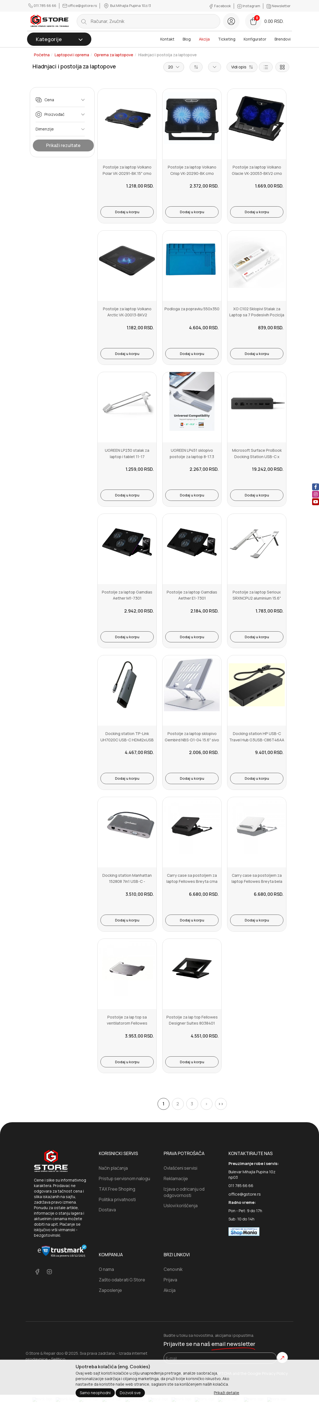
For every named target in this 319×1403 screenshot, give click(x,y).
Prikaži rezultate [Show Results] (63, 145)
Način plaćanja (113, 1168)
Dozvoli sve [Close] (130, 1392)
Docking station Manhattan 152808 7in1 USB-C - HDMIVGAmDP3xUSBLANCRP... (127, 881)
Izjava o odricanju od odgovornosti (184, 1192)
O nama (106, 1269)
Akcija (204, 39)
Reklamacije (176, 1178)
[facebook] (315, 486)
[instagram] (315, 494)
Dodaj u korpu (127, 211)
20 (173, 67)
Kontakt (167, 39)
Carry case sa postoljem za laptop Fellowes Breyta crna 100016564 (191, 881)
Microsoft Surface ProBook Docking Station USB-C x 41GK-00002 (257, 456)
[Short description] (242, 67)
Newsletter (279, 5)
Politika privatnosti (117, 1199)
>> (221, 1104)
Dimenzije (60, 129)
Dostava (107, 1210)
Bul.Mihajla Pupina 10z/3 (127, 6)
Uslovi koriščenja (181, 1205)
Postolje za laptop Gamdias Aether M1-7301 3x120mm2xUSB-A (127, 598)
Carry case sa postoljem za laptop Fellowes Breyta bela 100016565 (257, 881)
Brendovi (283, 39)
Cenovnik (173, 1269)
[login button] (231, 21)
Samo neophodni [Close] (95, 1392)
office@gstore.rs (80, 5)
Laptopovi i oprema (72, 54)
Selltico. (58, 1359)
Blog (187, 39)
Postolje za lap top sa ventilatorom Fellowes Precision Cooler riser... (127, 1023)
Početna (42, 54)
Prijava (170, 1280)
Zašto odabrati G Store (122, 1280)
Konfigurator (255, 39)
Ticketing (226, 39)
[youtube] (315, 501)
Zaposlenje (110, 1290)
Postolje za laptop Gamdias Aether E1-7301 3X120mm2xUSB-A (192, 598)
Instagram (249, 5)
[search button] (84, 21)
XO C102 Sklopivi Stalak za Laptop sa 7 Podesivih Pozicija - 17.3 (256, 315)
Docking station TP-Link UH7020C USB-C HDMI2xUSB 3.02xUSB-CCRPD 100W (127, 740)
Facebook (220, 5)
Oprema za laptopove (113, 54)
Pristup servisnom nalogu (124, 1178)
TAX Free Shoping (117, 1189)
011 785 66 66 (42, 5)
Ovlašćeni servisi (180, 1168)
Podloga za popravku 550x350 (191, 308)
